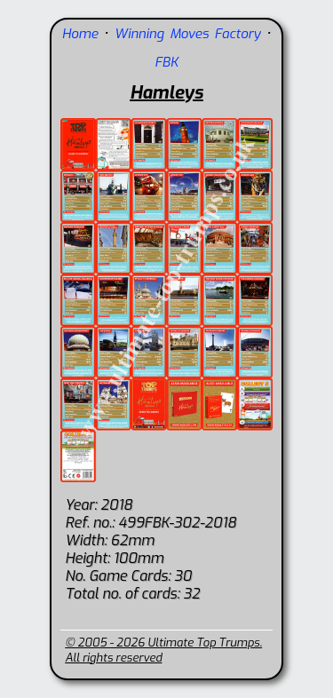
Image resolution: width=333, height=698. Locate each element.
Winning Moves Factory (188, 34)
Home (80, 34)
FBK (166, 62)
